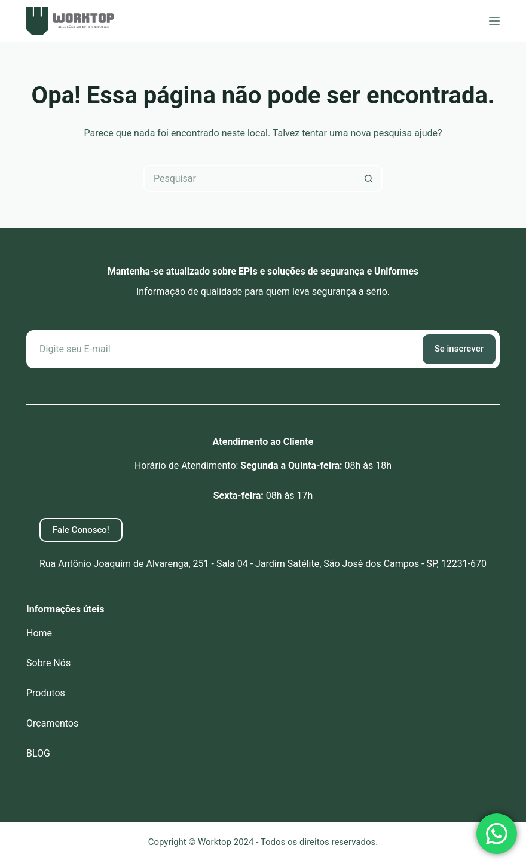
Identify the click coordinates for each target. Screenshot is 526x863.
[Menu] (494, 21)
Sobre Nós (48, 663)
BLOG (38, 753)
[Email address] (223, 349)
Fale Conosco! (81, 529)
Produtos (45, 693)
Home (39, 633)
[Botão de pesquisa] (369, 178)
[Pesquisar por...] (249, 178)
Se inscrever (459, 348)
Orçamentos (52, 723)
